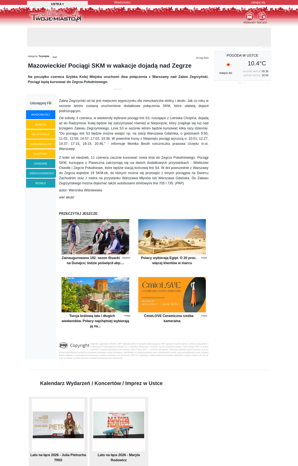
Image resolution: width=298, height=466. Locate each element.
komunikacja (40, 144)
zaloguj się (258, 2)
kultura (40, 153)
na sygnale (41, 134)
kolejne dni (225, 72)
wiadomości (40, 114)
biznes (41, 183)
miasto (40, 124)
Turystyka (44, 56)
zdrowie (40, 163)
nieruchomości (42, 173)
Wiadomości (122, 2)
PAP (55, 57)
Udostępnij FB (40, 103)
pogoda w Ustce (242, 55)
